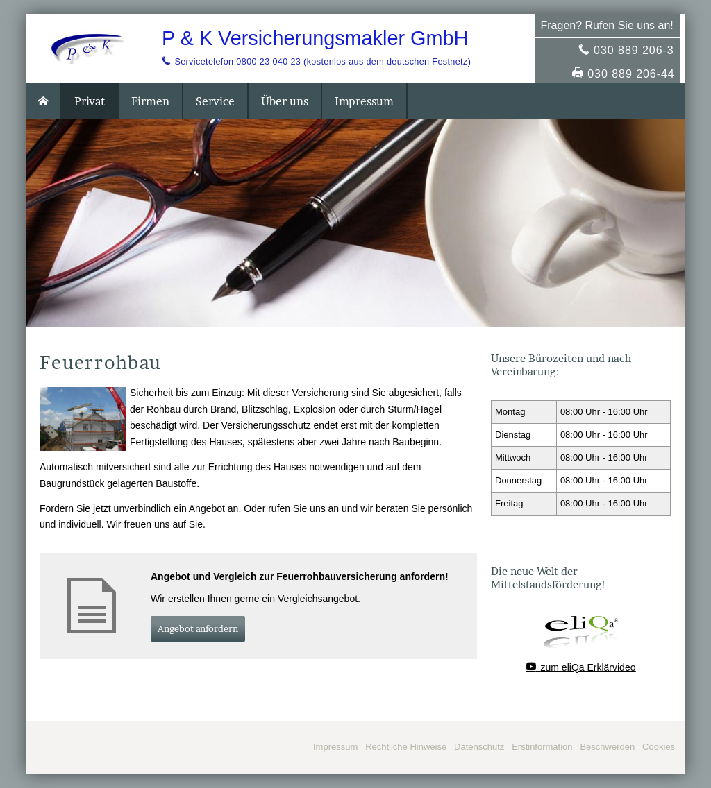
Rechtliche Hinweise (405, 747)
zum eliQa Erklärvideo (588, 667)
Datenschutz (479, 747)
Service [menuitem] (215, 101)
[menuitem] (44, 101)
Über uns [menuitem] (284, 101)
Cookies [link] (658, 747)
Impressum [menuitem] (364, 101)
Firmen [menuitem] (150, 101)
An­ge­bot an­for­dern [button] (198, 628)
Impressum (335, 747)
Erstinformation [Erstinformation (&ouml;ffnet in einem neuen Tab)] (542, 747)
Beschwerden (607, 747)
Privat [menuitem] (89, 101)
